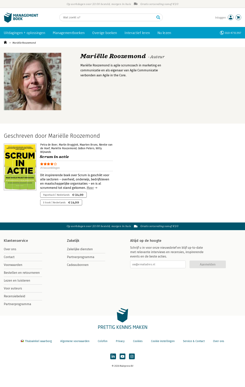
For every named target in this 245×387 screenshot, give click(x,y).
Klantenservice (16, 241)
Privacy (120, 341)
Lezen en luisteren (17, 280)
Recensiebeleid (14, 296)
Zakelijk (73, 241)
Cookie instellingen (163, 341)
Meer (90, 188)
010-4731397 (233, 32)
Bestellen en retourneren (22, 273)
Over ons (10, 249)
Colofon (102, 341)
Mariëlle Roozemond (24, 42)
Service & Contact (194, 341)
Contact (9, 257)
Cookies (138, 341)
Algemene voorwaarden (74, 341)
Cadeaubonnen (78, 265)
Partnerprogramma (17, 304)
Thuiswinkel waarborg (37, 341)
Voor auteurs (13, 288)
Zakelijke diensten (80, 249)
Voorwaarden (13, 265)
